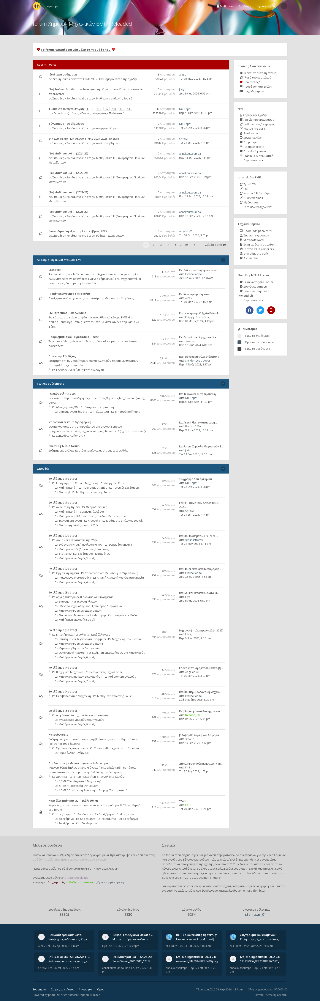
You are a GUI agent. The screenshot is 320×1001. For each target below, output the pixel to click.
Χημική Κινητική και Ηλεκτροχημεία (118, 577)
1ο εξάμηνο (61, 814)
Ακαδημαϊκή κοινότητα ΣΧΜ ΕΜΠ (73, 79)
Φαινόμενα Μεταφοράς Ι (73, 577)
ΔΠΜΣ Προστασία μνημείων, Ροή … (201, 763)
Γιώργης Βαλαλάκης (197, 317)
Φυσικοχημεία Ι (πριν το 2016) (76, 525)
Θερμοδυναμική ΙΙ (118, 544)
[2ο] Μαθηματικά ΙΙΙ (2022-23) (68, 192)
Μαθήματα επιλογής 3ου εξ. (75, 558)
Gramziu (282, 995)
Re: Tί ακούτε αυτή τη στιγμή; (197, 394)
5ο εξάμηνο (64, 819)
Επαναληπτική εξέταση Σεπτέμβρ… (201, 668)
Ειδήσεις (55, 270)
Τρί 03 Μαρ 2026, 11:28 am (195, 78)
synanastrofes (194, 540)
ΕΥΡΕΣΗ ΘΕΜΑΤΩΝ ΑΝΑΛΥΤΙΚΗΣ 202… (75, 957)
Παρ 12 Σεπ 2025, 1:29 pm (195, 177)
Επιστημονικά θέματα (71, 412)
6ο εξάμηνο (85, 819)
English (246, 295)
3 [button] (161, 245)
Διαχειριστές (56, 882)
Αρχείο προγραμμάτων (256, 119)
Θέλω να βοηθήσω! (254, 291)
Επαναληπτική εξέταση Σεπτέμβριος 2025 (78, 231)
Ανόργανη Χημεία (107, 128)
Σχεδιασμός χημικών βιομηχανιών (79, 720)
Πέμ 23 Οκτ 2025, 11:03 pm (195, 113)
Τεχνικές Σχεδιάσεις (124, 487)
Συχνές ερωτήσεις (253, 286)
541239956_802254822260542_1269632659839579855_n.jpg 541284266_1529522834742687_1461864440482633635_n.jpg (261, 961)
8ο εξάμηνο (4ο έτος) (63, 691)
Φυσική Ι (62, 492)
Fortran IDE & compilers (256, 249)
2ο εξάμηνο (83, 814)
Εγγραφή (262, 6)
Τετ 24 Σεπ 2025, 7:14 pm (194, 143)
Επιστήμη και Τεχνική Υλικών (76, 601)
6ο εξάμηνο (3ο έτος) (63, 630)
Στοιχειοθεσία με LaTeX (257, 244)
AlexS (182, 75)
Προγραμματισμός (93, 487)
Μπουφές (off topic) (125, 412)
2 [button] (153, 245)
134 (122, 108)
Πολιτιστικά (116, 113)
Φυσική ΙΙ (92, 521)
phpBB (52, 995)
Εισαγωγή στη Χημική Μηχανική (75, 483)
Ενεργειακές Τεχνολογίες (104, 672)
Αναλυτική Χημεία (108, 143)
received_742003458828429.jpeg (197, 961)
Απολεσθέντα (250, 133)
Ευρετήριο (39, 989)
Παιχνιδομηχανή (252, 91)
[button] (194, 245)
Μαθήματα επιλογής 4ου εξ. (75, 582)
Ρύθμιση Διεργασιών (110, 236)
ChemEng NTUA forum (64, 446)
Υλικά (133, 748)
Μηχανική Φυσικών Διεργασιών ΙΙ (79, 643)
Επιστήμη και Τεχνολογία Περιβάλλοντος (81, 634)
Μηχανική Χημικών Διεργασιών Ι (78, 648)
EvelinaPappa (193, 274)
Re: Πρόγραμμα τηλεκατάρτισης (199, 357)
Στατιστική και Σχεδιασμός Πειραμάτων (82, 554)
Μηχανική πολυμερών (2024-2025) (201, 630)
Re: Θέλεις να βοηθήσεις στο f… (199, 270)
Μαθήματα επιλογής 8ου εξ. (113, 696)
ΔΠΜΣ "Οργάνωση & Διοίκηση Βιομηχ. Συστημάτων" (91, 790)
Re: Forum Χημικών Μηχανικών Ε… (201, 446)
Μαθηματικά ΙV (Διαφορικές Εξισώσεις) (82, 549)
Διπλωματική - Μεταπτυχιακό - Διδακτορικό (79, 763)
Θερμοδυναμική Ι (95, 507)
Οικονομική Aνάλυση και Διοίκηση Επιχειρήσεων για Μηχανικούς (100, 653)
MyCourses (248, 202)
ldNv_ (188, 634)
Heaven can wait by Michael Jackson (197, 939)
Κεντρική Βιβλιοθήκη (255, 193)
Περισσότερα (253, 160)
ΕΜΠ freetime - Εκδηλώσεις (67, 313)
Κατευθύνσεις (58, 735)
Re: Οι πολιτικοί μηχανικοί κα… (199, 337)
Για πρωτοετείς (251, 147)
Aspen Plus (248, 258)
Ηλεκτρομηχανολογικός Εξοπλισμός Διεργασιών (88, 606)
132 (106, 108)
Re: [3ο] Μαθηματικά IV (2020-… (199, 536)
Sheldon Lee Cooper (197, 360)
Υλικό (183, 801)
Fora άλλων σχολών (257, 207)
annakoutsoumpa (190, 154)
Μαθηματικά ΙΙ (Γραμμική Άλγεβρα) (79, 511)
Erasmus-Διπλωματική (256, 156)
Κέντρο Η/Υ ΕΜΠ (252, 129)
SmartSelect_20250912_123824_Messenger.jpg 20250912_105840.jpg (133, 961)
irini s (188, 767)
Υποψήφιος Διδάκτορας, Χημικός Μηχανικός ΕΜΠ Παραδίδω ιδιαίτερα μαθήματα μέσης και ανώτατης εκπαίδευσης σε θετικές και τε (69, 939)
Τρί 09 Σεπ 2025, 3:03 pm (194, 235)
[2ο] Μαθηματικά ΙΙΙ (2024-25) (68, 153)
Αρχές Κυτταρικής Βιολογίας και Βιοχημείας (82, 597)
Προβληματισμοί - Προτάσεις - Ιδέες (74, 337)
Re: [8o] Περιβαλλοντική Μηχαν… (200, 692)
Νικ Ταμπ (185, 109)
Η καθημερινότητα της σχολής (117, 79)
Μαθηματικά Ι (65, 487)
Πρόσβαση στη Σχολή (255, 86)
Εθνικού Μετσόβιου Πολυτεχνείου (205, 859)
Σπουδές (58, 98)
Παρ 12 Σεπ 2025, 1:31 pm (195, 157)
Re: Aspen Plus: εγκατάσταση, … (198, 422)
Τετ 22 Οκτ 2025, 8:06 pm (194, 128)
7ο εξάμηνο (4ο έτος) (80, 236)
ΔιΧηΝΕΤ (59, 777)
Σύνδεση (245, 6)
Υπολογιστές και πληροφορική (70, 422)
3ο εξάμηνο (104, 814)
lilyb (181, 89)
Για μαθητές (249, 142)
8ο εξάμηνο (128, 819)
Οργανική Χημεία (65, 573)
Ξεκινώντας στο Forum (256, 282)
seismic (189, 341)
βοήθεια (258, 890)
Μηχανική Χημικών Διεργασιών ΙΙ (78, 676)
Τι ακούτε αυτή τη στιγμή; (258, 73)
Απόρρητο (85, 989)
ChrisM (183, 139)
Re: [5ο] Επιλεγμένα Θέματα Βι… (199, 593)
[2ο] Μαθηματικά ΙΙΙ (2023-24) (68, 173)
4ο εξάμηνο (126, 814)
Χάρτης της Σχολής (253, 115)
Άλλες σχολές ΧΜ (65, 407)
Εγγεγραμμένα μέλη (110, 882)
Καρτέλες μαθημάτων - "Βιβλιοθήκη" (74, 801)
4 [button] (168, 245)
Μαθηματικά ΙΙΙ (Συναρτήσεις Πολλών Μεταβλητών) (90, 516)
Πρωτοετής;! (249, 82)
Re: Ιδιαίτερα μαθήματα (194, 294)
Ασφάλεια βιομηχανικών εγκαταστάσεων (81, 715)
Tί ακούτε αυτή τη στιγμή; (66, 109)
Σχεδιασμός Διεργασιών (70, 748)
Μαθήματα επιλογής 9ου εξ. (75, 724)
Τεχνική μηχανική (68, 521)
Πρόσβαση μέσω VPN (255, 231)
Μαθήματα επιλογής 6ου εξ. (75, 657)
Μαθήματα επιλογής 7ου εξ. (75, 681)
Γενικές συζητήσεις (66, 113)
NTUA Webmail (251, 198)
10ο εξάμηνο (86, 823)
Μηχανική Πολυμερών (124, 639)
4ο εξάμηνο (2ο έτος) (63, 568)
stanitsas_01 (255, 914)
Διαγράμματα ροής (253, 253)
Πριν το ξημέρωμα (257, 336)
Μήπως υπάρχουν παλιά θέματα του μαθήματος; (133, 939)
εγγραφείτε (267, 886)
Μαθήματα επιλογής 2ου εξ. (123, 521)
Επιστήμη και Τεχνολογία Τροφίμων (80, 639)
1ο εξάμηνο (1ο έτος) (80, 128)
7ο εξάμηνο (107, 819)
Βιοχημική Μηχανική (67, 672)
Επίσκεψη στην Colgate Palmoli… (199, 313)
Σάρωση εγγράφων (254, 235)
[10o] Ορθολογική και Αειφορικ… (200, 735)
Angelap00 (185, 231)
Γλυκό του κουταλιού (255, 77)
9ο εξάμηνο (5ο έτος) (63, 711)
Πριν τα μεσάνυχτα (257, 349)
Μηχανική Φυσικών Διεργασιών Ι (78, 610)
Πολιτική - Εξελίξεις (62, 356)
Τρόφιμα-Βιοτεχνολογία (107, 748)
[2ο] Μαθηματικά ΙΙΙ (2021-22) (68, 212)
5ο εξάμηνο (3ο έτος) (80, 98)
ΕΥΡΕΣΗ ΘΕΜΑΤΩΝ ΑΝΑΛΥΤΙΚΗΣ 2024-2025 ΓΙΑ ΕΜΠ (84, 138)
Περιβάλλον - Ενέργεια (72, 753)
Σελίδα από (215, 245)
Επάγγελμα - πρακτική (97, 407)
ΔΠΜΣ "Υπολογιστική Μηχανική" (78, 781)
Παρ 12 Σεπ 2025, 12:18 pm (196, 216)
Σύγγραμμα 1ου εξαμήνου (66, 124)
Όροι (100, 989)
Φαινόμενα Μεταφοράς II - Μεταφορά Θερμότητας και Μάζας (96, 615)
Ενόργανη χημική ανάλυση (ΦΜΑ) (78, 544)
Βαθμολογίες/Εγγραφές (256, 124)
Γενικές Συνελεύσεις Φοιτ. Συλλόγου (78, 370)
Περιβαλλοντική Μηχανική (71, 696)
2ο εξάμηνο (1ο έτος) (80, 143)
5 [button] (176, 245)
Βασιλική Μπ (193, 426)
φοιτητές (192, 864)
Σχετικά (168, 845)
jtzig (187, 450)
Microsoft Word (251, 240)
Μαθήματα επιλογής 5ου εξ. (114, 98)
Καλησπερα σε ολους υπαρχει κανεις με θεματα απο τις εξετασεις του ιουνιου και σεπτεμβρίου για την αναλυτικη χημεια (69, 961)
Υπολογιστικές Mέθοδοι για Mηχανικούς (109, 573)
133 (114, 108)
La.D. (188, 805)
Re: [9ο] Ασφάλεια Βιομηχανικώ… (200, 711)
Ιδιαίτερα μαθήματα (63, 74)
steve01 (190, 739)
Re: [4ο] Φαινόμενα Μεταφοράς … (200, 569)
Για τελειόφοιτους (253, 151)
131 (99, 108)
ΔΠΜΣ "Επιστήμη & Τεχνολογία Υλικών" (97, 777)
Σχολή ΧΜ (247, 184)
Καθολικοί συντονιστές (81, 882)
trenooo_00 (192, 715)
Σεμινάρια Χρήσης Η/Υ (68, 436)
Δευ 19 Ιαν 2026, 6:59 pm (194, 93)
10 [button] (186, 245)
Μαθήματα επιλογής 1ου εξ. (93, 492)
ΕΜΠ (244, 189)
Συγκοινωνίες (250, 138)
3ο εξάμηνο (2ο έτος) (63, 535)
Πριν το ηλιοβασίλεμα (259, 342)
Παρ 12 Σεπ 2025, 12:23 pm (196, 196)
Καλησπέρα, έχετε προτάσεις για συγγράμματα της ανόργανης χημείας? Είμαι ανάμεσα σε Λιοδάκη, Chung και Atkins (261, 939)
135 (129, 108)
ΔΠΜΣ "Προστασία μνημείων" (76, 786)
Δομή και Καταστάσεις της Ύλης (74, 540)
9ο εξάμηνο (64, 823)
